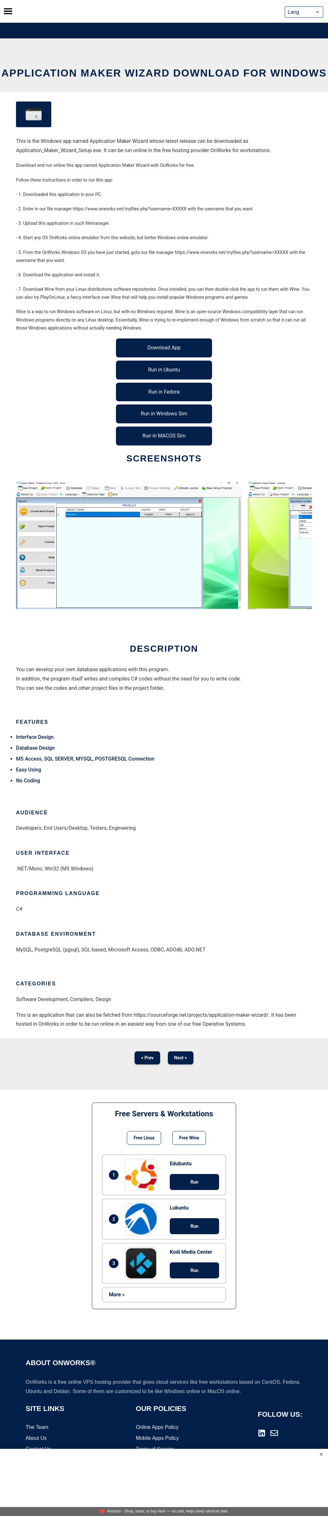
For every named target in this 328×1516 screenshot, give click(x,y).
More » (117, 1295)
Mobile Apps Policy (157, 1438)
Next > (180, 1057)
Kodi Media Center (191, 1252)
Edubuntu (181, 1164)
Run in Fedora (163, 392)
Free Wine (189, 1137)
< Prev (147, 1057)
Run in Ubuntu (164, 370)
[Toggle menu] (8, 11)
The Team (37, 1427)
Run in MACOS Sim (164, 436)
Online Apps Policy (157, 1427)
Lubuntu (179, 1208)
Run (195, 1182)
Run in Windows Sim (164, 414)
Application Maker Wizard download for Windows (164, 73)
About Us (36, 1438)
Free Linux (144, 1137)
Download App (164, 348)
